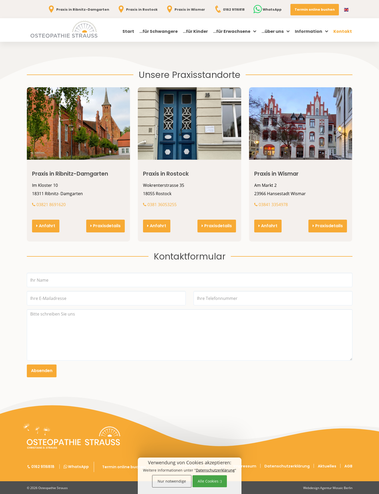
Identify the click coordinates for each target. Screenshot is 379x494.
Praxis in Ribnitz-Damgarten (78, 9)
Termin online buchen (315, 9)
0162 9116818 (229, 9)
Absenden (41, 371)
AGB (348, 466)
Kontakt (342, 31)
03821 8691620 (49, 204)
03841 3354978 (271, 204)
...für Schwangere (158, 31)
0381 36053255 (160, 204)
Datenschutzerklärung (215, 470)
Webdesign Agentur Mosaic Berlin (327, 488)
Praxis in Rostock (137, 9)
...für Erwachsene (234, 31)
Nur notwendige (172, 481)
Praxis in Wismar (185, 9)
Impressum (244, 466)
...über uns (276, 31)
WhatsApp (267, 9)
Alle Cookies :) (210, 481)
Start (128, 31)
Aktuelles (327, 466)
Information (311, 31)
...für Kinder (195, 31)
